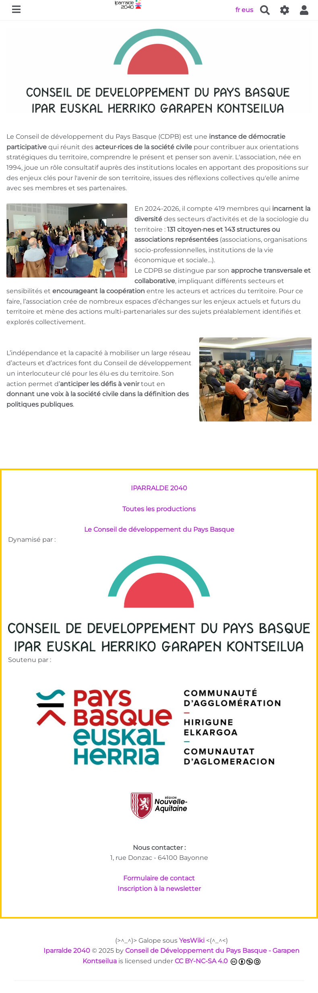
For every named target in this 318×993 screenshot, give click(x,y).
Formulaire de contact (159, 878)
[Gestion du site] (285, 10)
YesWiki (191, 940)
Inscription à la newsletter (159, 888)
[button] (304, 10)
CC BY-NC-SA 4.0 (201, 961)
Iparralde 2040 (66, 950)
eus (247, 9)
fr (237, 9)
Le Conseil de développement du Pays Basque (159, 529)
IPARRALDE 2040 (159, 488)
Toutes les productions (159, 509)
